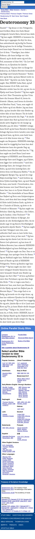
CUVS (19, 438)
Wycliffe (4, 387)
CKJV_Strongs (23, 396)
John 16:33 (9, 503)
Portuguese (9, 471)
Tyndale (10, 387)
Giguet (19, 428)
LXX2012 (5, 405)
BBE (18, 373)
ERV (10, 363)
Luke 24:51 (23, 501)
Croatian (5, 460)
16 (18, 177)
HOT (18, 409)
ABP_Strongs (22, 387)
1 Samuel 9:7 (14, 508)
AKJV (8, 364)
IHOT (4, 376)
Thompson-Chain (22, 521)
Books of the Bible (24, 341)
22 (6, 251)
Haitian (4, 465)
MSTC (19, 378)
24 (6, 266)
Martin (19, 429)
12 (25, 138)
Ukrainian (12, 474)
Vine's (20, 525)
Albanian (5, 457)
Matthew (12, 389)
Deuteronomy (5, 11)
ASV (13, 363)
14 (24, 162)
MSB (7, 366)
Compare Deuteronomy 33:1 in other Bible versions (8, 336)
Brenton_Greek (7, 403)
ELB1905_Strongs (23, 422)
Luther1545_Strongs (23, 416)
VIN (28, 373)
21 (26, 236)
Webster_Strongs (23, 390)
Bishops (4, 392)
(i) (6, 27)
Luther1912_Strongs (23, 419)
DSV (3, 428)
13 (30, 150)
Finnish (4, 463)
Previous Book (5, 13)
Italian (11, 466)
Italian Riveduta (7, 468)
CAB (13, 403)
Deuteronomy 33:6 (8, 489)
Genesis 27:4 (6, 499)
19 (26, 214)
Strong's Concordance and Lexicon (16, 518)
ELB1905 (26, 421)
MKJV (24, 378)
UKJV (24, 380)
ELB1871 (20, 421)
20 (22, 226)
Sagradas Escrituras (8, 436)
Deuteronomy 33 (5, 16)
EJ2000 (9, 451)
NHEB (4, 451)
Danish (23, 10)
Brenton (11, 402)
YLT (7, 363)
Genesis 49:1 (27, 499)
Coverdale (5, 389)
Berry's (4, 525)
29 (9, 309)
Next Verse (15, 16)
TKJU (19, 382)
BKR (9, 460)
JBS (11, 438)
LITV (26, 366)
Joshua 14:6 (6, 506)
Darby (19, 364)
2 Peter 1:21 (27, 511)
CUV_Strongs (25, 436)
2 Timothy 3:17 (17, 511)
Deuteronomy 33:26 (8, 493)
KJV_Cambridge (7, 445)
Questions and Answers (22, 515)
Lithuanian (10, 469)
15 (28, 171)
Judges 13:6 (14, 506)
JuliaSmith (23, 363)
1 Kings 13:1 (23, 508)
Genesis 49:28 (6, 501)
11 (19, 125)
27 (13, 291)
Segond (24, 429)
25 (18, 275)
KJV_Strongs (22, 389)
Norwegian (5, 472)
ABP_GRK (20, 402)
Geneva (8, 390)
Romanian (5, 474)
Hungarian (10, 465)
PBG (3, 471)
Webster (11, 446)
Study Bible (4, 10)
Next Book (3, 18)
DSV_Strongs (10, 428)
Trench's (13, 525)
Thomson (5, 402)
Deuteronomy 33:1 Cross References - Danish (8, 342)
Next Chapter (24, 16)
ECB (18, 368)
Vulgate (4, 414)
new (28, 387)
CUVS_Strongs (22, 440)
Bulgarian (10, 458)
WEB (4, 364)
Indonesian (5, 466)
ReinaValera (6, 438)
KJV (3, 363)
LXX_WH (27, 402)
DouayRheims (6, 393)
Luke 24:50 (15, 501)
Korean (4, 469)
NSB (22, 373)
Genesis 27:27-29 (17, 499)
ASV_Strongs (22, 392)
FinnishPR (10, 463)
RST (9, 457)
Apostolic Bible (7, 528)
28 (15, 300)
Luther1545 (20, 414)
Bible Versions (14, 10)
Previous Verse (27, 13)
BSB (3, 366)
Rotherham (24, 364)
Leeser (4, 448)
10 (25, 116)
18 (18, 208)
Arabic (4, 458)
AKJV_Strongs (23, 395)
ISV (25, 373)
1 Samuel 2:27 (24, 506)
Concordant (21, 366)
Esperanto (10, 461)
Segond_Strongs (22, 431)
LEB (11, 364)
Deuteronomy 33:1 (8, 488)
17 (7, 193)
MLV (25, 368)
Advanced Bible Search (25, 338)
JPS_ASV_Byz (7, 450)
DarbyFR (25, 428)
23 (34, 254)
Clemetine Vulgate (8, 416)
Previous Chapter (16, 13)
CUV (18, 436)
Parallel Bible (22, 334)
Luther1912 (20, 417)
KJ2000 (19, 380)
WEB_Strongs (22, 393)
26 (9, 281)
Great (4, 390)
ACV (22, 368)
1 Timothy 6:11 (6, 511)
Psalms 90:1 (9, 509)
